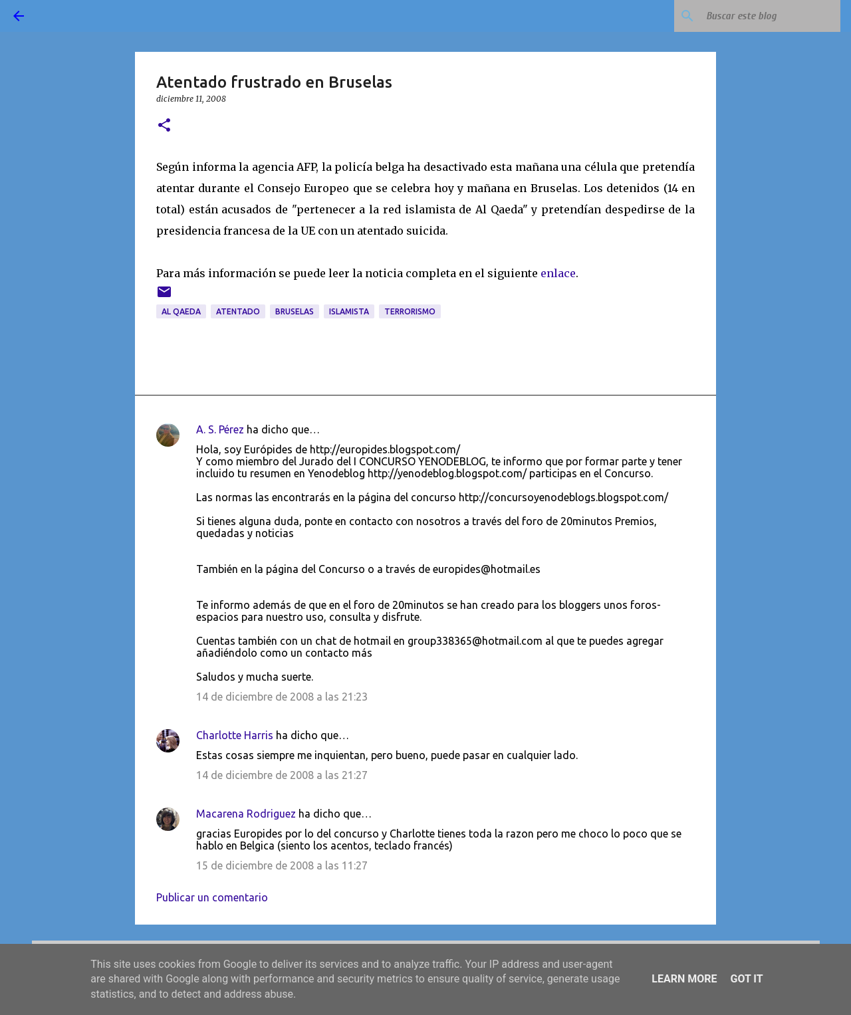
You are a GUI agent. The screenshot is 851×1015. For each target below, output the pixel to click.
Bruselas (294, 311)
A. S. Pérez (220, 429)
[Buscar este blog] (770, 16)
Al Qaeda (181, 311)
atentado (238, 311)
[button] (164, 126)
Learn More (684, 978)
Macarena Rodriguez (246, 814)
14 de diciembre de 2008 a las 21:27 (282, 775)
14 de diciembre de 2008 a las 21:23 (282, 697)
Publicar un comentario (212, 897)
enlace (558, 273)
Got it (746, 978)
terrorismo (409, 311)
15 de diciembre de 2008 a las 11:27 (282, 865)
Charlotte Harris (234, 735)
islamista (349, 311)
